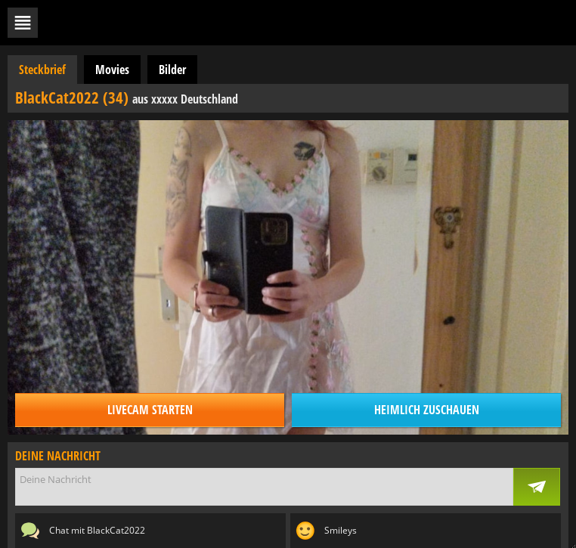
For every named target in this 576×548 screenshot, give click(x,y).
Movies (112, 69)
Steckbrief (42, 69)
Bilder (172, 69)
